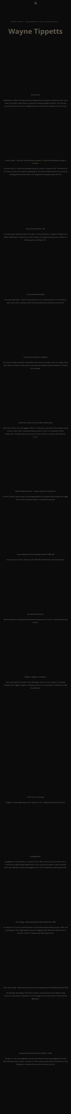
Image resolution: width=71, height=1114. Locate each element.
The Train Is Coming (35, 797)
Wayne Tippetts (35, 31)
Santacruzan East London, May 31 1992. (35, 1053)
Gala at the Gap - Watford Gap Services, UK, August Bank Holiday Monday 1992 (35, 988)
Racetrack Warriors (35, 614)
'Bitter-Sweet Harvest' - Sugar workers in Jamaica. (35, 491)
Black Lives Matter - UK (35, 229)
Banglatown (35, 856)
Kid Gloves (35, 95)
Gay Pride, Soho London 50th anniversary (35, 423)
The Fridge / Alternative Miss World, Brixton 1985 (36, 922)
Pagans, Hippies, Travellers (36, 677)
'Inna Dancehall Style (35, 294)
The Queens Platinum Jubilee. (35, 357)
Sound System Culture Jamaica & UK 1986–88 (35, 554)
